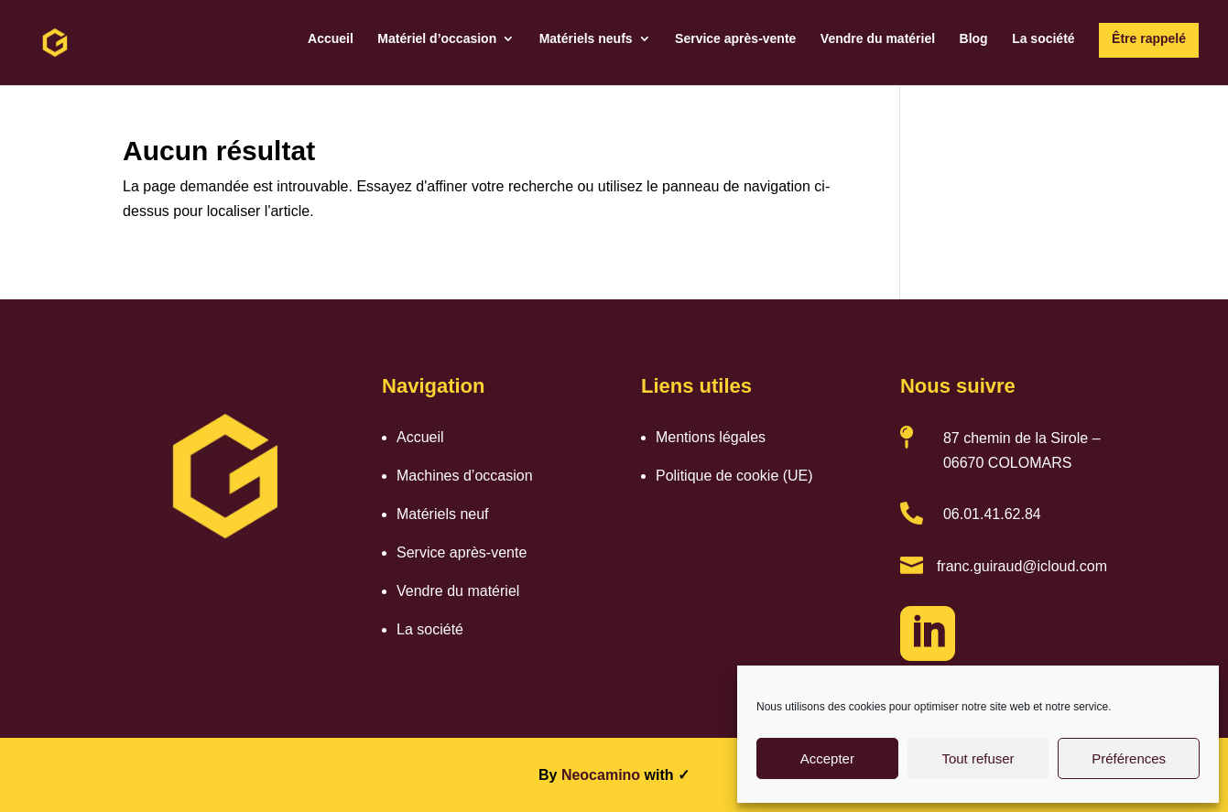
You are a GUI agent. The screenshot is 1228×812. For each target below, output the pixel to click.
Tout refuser (977, 758)
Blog (974, 39)
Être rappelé (1149, 38)
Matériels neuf (443, 514)
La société (1043, 39)
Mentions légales (711, 437)
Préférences (1129, 758)
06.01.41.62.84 (992, 514)
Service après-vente (735, 39)
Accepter (827, 758)
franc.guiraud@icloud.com (1022, 566)
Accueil (330, 39)
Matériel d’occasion (436, 39)
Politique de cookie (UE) (734, 475)
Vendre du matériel (877, 39)
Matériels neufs (586, 39)
